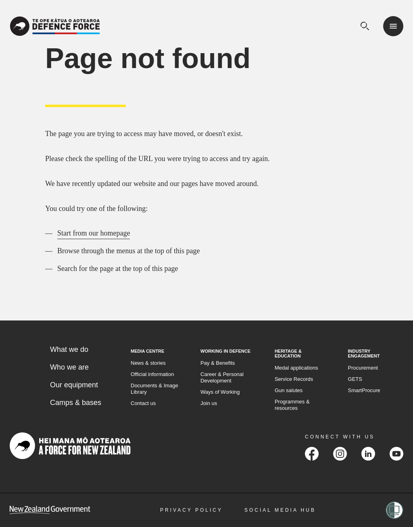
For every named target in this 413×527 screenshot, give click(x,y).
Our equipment (74, 385)
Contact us (143, 403)
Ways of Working (220, 392)
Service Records (294, 379)
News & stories (148, 363)
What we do (69, 349)
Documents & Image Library (154, 388)
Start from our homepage (93, 233)
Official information (152, 374)
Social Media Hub (280, 510)
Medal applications (296, 368)
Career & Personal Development (222, 377)
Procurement (363, 368)
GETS (355, 379)
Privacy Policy (191, 510)
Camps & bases (75, 403)
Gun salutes (288, 390)
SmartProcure (364, 390)
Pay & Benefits (217, 363)
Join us (208, 403)
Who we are (69, 367)
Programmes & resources (292, 405)
